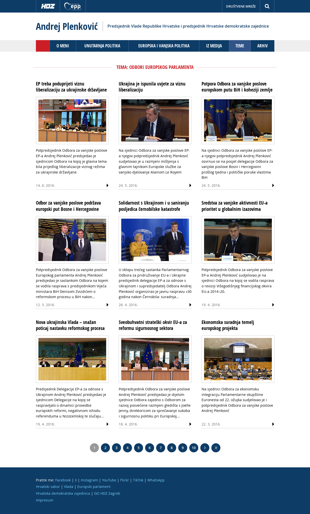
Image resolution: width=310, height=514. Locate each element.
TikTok (138, 480)
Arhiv (262, 46)
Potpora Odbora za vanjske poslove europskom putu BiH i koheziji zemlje (237, 86)
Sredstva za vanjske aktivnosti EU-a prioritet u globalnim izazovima (235, 206)
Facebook (63, 480)
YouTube (109, 480)
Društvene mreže (241, 6)
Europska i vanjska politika (164, 46)
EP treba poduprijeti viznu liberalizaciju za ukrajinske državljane (71, 86)
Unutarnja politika (102, 46)
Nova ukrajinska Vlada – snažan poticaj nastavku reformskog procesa (70, 325)
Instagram (89, 480)
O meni (62, 46)
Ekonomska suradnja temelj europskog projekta (228, 325)
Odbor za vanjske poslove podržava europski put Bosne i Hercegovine (68, 206)
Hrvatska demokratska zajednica (63, 493)
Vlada (68, 486)
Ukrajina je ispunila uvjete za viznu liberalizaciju (152, 86)
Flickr (124, 480)
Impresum (44, 500)
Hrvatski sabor (48, 486)
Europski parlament (93, 486)
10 (194, 447)
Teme (239, 46)
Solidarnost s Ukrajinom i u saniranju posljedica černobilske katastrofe (154, 206)
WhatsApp (156, 480)
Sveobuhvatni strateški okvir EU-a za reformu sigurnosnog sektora (153, 325)
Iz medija (214, 46)
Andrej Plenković (67, 26)
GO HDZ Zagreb (107, 493)
